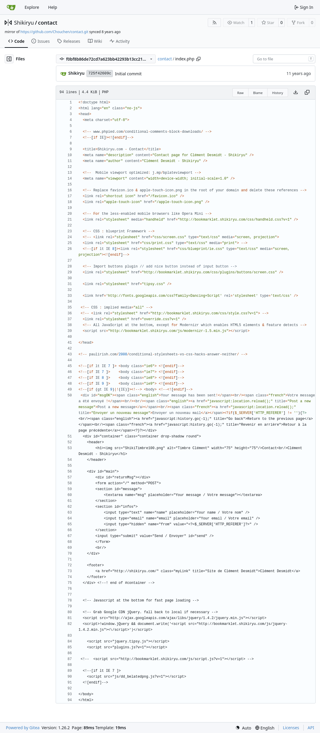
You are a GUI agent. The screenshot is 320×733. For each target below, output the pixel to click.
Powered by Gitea (23, 727)
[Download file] (295, 93)
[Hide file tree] (9, 58)
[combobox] (284, 58)
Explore (32, 7)
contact (47, 22)
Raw (240, 93)
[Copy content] (307, 93)
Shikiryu (24, 22)
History (277, 93)
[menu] (243, 728)
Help (52, 7)
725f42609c (99, 73)
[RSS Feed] (214, 22)
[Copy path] (198, 59)
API (311, 727)
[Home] (11, 7)
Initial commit (128, 73)
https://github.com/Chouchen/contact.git (54, 31)
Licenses (291, 727)
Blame (258, 93)
